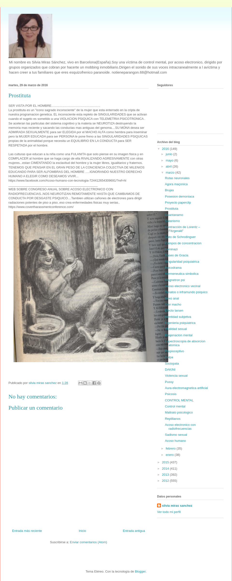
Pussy (169, 382)
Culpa (169, 357)
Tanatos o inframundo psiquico (186, 292)
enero (170, 455)
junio (169, 154)
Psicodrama (173, 267)
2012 (166, 480)
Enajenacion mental (178, 335)
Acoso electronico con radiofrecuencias (180, 426)
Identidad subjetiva (178, 317)
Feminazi (171, 249)
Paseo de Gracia (176, 255)
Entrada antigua (134, 531)
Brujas (169, 190)
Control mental (175, 406)
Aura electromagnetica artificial (186, 388)
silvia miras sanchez (177, 505)
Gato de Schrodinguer (180, 237)
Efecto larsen (174, 310)
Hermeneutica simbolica (181, 273)
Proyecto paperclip (178, 202)
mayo (170, 160)
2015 (166, 462)
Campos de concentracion (183, 243)
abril (169, 166)
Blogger (140, 571)
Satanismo (172, 221)
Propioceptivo (174, 351)
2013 (166, 474)
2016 (166, 149)
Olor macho (173, 304)
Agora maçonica (176, 184)
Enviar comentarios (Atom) (88, 542)
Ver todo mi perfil (169, 512)
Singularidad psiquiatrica (182, 261)
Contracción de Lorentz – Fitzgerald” (182, 229)
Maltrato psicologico (179, 412)
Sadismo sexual (176, 434)
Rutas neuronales (177, 178)
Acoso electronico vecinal (182, 286)
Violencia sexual (176, 375)
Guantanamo (174, 215)
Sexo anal (172, 298)
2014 (166, 468)
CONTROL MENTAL (179, 400)
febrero (171, 448)
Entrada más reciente (27, 531)
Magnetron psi (175, 280)
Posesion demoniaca (179, 196)
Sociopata (172, 363)
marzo (170, 172)
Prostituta (171, 208)
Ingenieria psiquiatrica (180, 323)
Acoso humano (175, 441)
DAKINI (170, 369)
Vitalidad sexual (176, 329)
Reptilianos (172, 418)
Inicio (82, 531)
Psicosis (170, 394)
